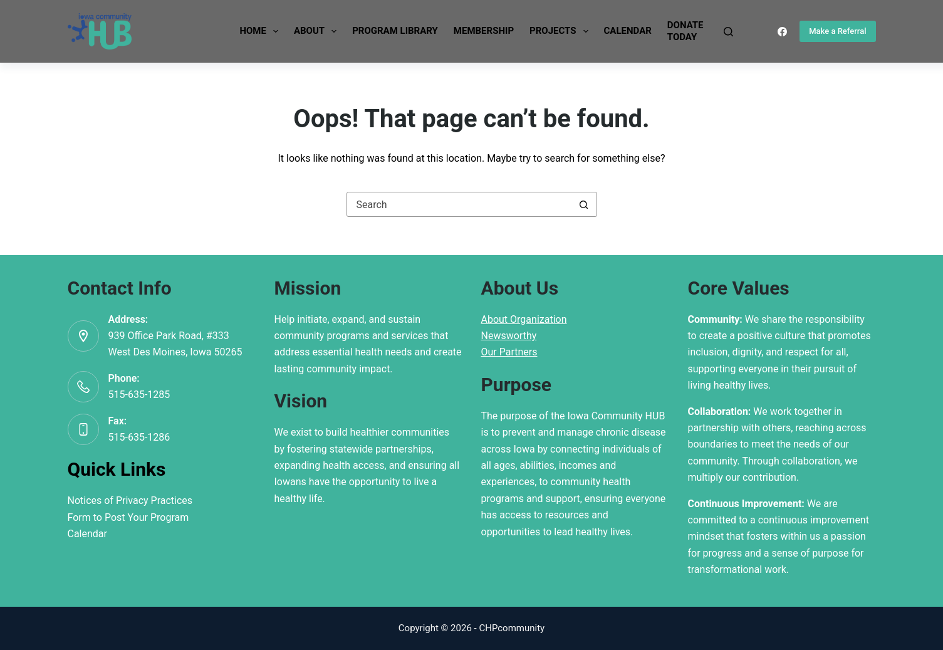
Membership (484, 30)
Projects (561, 31)
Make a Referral (837, 31)
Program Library (395, 30)
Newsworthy (509, 336)
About (317, 31)
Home (261, 31)
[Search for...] (459, 204)
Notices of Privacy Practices (130, 500)
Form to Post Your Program (128, 517)
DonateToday (685, 31)
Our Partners (509, 352)
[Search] (728, 31)
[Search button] (584, 204)
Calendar (628, 30)
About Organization (524, 319)
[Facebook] (782, 31)
